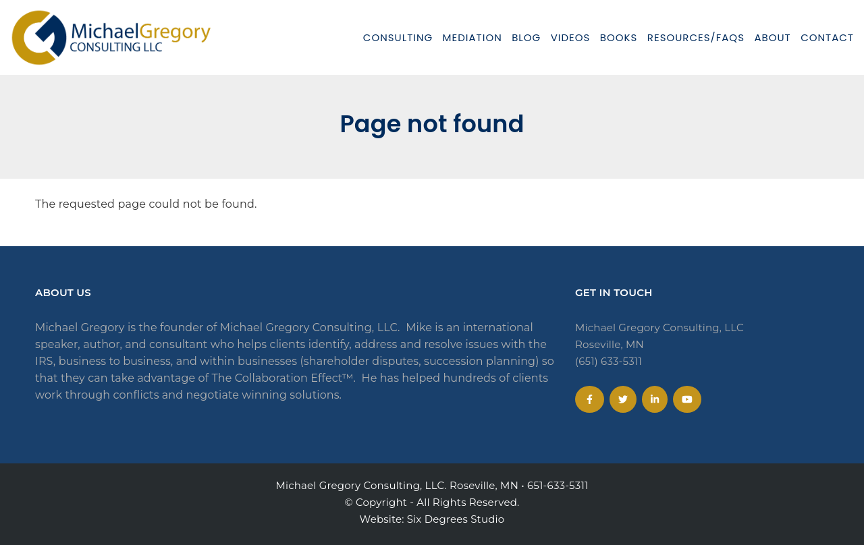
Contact (827, 37)
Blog (526, 37)
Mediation (472, 37)
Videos (571, 37)
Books (619, 37)
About (772, 37)
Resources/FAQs (696, 37)
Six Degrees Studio (456, 519)
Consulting (398, 37)
